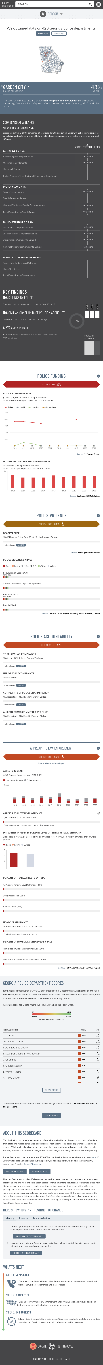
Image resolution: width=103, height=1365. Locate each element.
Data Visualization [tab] (41, 1218)
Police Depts (43, 33)
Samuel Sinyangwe (33, 1164)
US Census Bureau (92, 454)
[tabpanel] (51, 1240)
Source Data (39, 1171)
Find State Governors (29, 1236)
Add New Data (51, 1115)
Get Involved (65, 1346)
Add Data (21, 545)
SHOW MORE (51, 1090)
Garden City (14, 86)
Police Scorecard (8, 4)
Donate (42, 1346)
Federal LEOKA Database (88, 496)
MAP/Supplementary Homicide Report (82, 967)
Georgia (49, 14)
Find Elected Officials (26, 1253)
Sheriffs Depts (59, 33)
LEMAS (96, 613)
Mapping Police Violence (89, 552)
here (93, 1157)
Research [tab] (23, 1218)
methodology (14, 1171)
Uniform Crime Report (59, 613)
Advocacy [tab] (10, 1218)
